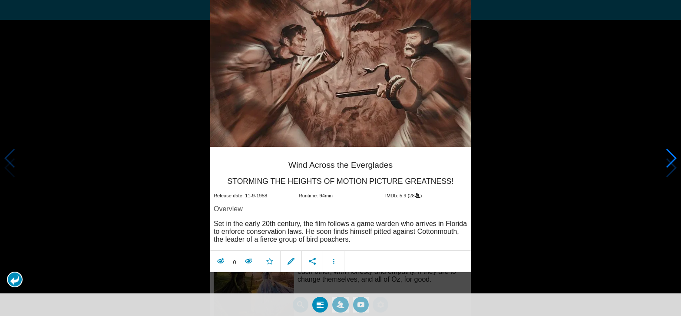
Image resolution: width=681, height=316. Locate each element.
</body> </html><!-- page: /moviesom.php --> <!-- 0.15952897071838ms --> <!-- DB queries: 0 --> (340, 158)
